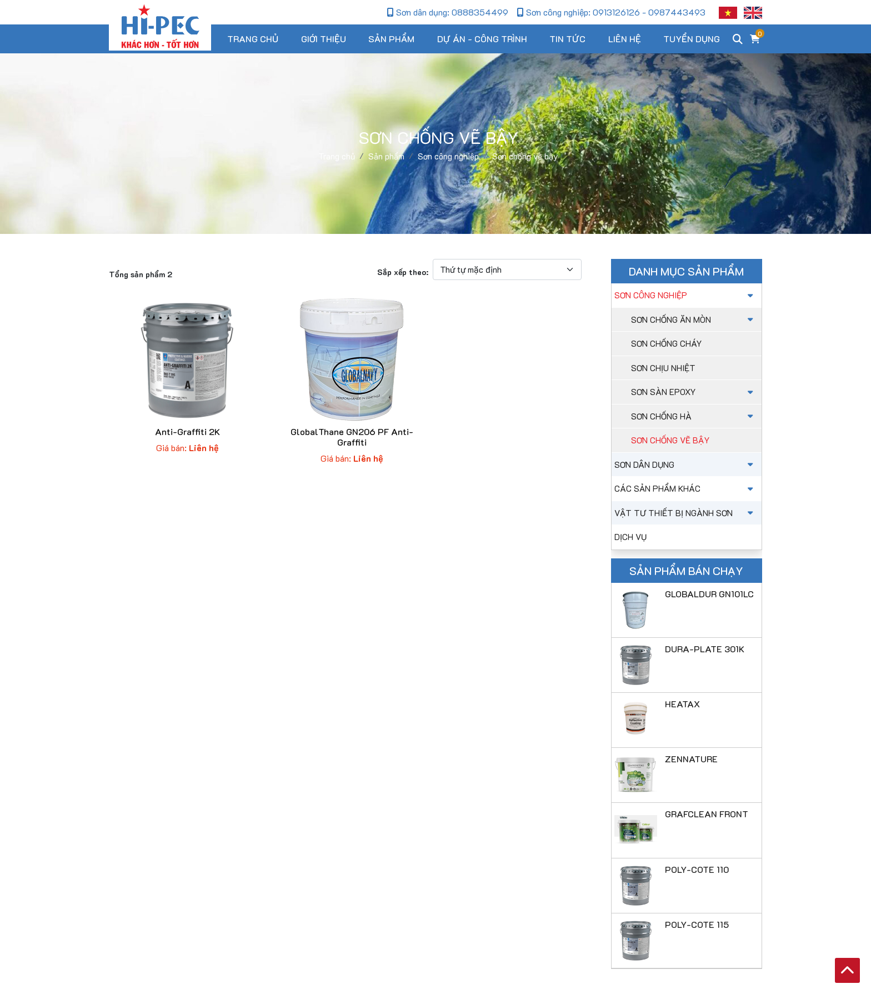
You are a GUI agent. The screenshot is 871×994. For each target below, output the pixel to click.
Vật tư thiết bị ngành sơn (685, 512)
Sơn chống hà (693, 416)
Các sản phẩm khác (685, 488)
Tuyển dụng (691, 38)
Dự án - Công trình (482, 38)
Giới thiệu (323, 38)
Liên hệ (624, 38)
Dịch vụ (630, 536)
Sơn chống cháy (666, 343)
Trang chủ (252, 38)
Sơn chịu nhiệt (663, 367)
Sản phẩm (391, 38)
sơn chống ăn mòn (693, 319)
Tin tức (567, 38)
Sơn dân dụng (685, 464)
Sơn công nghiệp (685, 295)
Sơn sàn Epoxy (693, 391)
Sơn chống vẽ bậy (670, 440)
